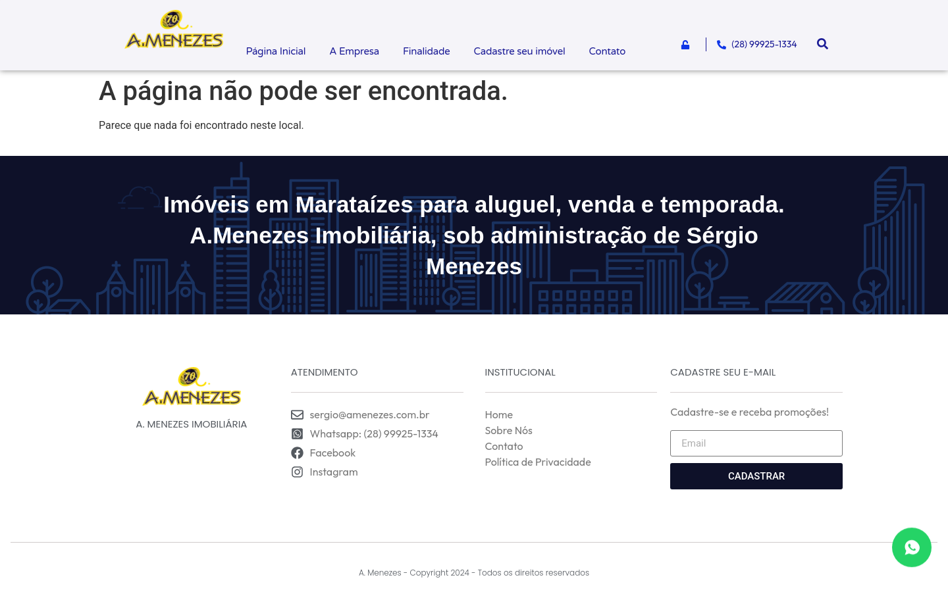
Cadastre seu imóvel (520, 51)
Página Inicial (275, 51)
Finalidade (426, 51)
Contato (607, 51)
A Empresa (354, 51)
